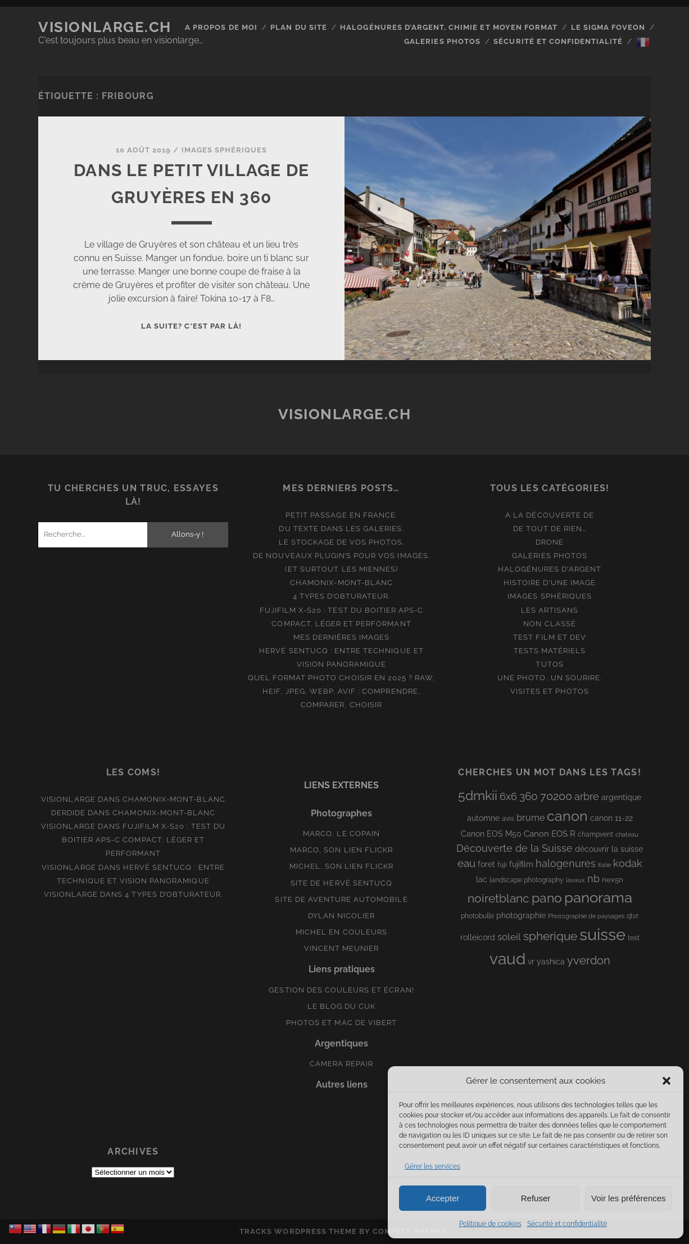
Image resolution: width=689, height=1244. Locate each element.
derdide (68, 813)
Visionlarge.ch (104, 27)
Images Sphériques (225, 150)
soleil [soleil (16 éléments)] (509, 936)
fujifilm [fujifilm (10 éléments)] (521, 864)
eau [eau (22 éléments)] (466, 863)
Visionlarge (68, 799)
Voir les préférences (628, 1198)
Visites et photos (550, 691)
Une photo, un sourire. (549, 677)
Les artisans (550, 610)
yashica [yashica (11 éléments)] (551, 961)
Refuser (536, 1198)
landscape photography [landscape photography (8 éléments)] (526, 880)
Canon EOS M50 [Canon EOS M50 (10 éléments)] (491, 833)
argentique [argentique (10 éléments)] (621, 797)
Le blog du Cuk (341, 1006)
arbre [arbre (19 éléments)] (586, 796)
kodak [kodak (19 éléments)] (627, 863)
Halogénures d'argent (550, 569)
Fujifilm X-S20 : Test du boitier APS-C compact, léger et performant (143, 839)
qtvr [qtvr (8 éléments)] (632, 916)
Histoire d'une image (550, 582)
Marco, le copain (341, 833)
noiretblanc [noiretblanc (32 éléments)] (498, 898)
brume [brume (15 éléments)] (530, 817)
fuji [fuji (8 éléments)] (502, 865)
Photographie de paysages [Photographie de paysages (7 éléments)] (586, 916)
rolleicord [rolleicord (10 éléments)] (477, 937)
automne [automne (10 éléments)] (483, 818)
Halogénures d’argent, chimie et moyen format (448, 27)
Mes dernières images (341, 637)
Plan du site (298, 27)
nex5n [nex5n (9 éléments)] (612, 879)
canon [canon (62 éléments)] (567, 815)
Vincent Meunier (341, 948)
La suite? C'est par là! (191, 326)
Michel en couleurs (341, 932)
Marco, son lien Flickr (341, 850)
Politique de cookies (490, 1224)
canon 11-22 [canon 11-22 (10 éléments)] (611, 818)
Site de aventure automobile (341, 899)
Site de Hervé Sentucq (341, 883)
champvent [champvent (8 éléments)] (595, 834)
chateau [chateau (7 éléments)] (626, 834)
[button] (666, 1080)
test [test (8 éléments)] (634, 938)
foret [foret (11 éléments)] (486, 864)
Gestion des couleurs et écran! (341, 990)
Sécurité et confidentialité (567, 1224)
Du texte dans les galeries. (341, 528)
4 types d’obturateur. (342, 596)
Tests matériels (550, 650)
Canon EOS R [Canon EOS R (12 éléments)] (549, 833)
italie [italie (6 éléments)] (604, 864)
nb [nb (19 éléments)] (593, 878)
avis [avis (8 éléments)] (508, 819)
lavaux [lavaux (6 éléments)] (575, 880)
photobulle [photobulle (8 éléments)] (477, 916)
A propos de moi (221, 27)
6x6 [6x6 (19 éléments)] (508, 796)
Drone (550, 542)
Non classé (549, 623)
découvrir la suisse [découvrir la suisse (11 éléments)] (609, 849)
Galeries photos (442, 41)
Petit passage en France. (341, 515)
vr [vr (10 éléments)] (531, 961)
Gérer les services (432, 1166)
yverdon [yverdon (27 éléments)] (588, 960)
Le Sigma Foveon (608, 27)
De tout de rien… (550, 528)
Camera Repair (342, 1063)
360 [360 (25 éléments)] (528, 796)
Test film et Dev (549, 637)
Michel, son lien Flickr (341, 866)
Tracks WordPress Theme (298, 1231)
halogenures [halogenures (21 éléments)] (566, 863)
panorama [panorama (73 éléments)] (598, 897)
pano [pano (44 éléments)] (547, 897)
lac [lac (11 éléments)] (481, 879)
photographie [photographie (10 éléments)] (521, 915)
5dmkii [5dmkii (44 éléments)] (477, 795)
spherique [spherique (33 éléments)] (550, 936)
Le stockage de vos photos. (342, 542)
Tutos (549, 664)
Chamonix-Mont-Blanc (341, 582)
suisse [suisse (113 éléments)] (602, 934)
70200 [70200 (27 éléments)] (556, 796)
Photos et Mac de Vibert (341, 1022)
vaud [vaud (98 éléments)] (507, 958)
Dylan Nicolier (341, 915)
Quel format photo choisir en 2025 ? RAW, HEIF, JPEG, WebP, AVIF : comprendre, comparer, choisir (342, 691)
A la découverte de (549, 515)
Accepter (442, 1198)
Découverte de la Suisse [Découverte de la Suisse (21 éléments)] (514, 848)
